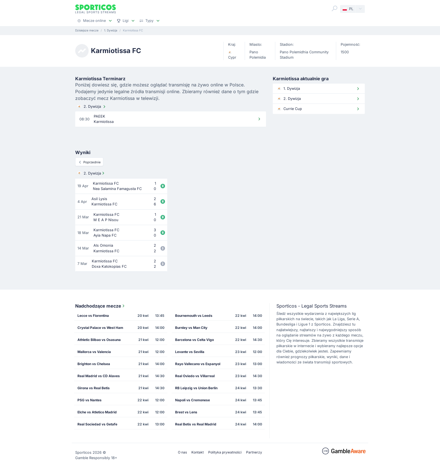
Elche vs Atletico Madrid (97, 412)
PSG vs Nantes (89, 400)
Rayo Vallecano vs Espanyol (197, 364)
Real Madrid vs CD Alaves (98, 376)
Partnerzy (254, 452)
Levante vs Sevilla (189, 352)
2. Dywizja (92, 106)
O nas (182, 452)
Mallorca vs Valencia (94, 352)
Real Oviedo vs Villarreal (195, 376)
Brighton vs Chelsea (93, 364)
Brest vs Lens (186, 412)
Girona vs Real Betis (93, 388)
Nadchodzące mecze (100, 306)
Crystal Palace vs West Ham (100, 328)
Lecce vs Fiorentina (93, 315)
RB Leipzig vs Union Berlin (196, 388)
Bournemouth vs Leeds (193, 315)
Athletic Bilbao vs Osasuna (99, 340)
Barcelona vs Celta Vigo (194, 340)
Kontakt (197, 452)
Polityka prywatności (225, 452)
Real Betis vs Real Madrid (195, 424)
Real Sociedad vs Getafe (97, 424)
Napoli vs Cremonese (192, 400)
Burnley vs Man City (191, 328)
